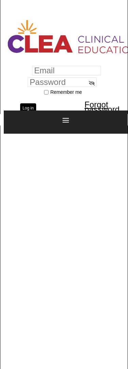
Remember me (66, 92)
